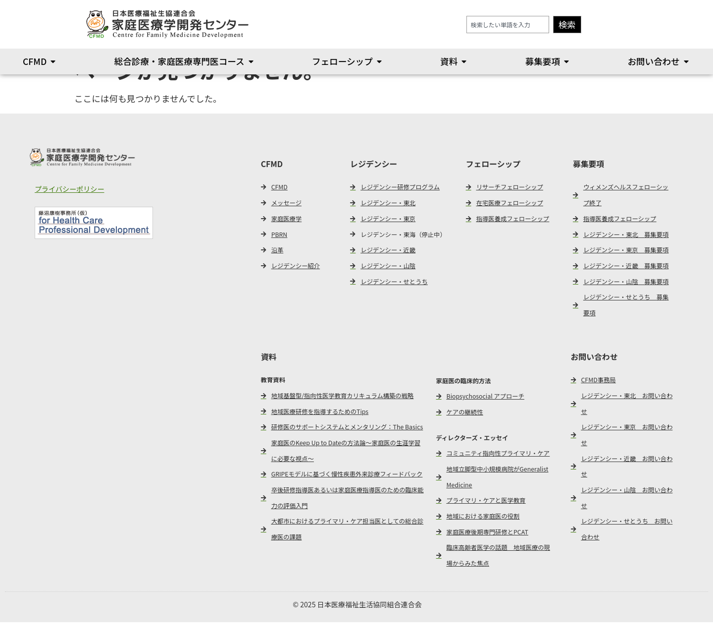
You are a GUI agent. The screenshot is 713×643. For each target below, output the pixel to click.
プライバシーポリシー (69, 210)
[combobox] (507, 24)
